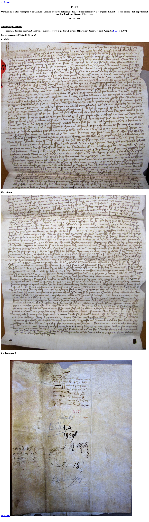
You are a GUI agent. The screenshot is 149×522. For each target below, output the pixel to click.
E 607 (115, 31)
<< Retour (5, 2)
